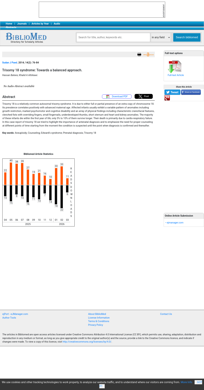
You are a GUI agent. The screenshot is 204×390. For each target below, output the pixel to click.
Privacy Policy (95, 325)
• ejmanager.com (174, 222)
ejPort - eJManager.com (15, 314)
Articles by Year (40, 23)
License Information (99, 317)
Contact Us (166, 314)
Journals (22, 23)
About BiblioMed (97, 314)
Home (9, 23)
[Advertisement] (68, 285)
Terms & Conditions (98, 321)
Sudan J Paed (9, 62)
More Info (186, 382)
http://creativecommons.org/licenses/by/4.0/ (87, 341)
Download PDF (117, 96)
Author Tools (9, 317)
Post (143, 96)
